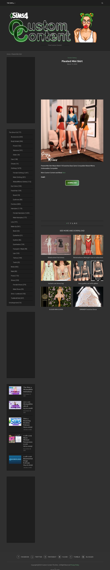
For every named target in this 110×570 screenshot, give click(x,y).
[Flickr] (63, 554)
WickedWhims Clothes (22, 182)
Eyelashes (18, 235)
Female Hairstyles (21, 213)
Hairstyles (16, 208)
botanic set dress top (56, 283)
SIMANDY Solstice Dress (88, 309)
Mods (14, 267)
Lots (14, 222)
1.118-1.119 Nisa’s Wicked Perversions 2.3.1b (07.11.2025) (27, 439)
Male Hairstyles (20, 217)
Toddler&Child (17, 298)
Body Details (17, 141)
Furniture (16, 204)
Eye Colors (16, 186)
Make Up (15, 226)
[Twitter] (36, 554)
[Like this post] (68, 223)
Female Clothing (20, 173)
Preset (17, 146)
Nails (14, 271)
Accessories (17, 137)
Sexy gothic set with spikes (88, 283)
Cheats (15, 164)
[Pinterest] (49, 554)
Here (63, 173)
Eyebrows (17, 199)
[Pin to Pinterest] (74, 223)
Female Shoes (19, 285)
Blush (16, 231)
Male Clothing (19, 177)
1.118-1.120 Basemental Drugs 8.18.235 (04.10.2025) (27, 458)
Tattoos (17, 258)
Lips (16, 253)
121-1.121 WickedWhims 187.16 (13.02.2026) (28, 404)
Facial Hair (16, 190)
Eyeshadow (18, 244)
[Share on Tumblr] (76, 223)
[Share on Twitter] (72, 223)
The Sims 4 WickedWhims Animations (28, 389)
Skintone (18, 150)
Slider (16, 155)
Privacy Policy (74, 562)
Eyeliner (17, 240)
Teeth (16, 262)
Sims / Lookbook (18, 294)
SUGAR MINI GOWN (56, 309)
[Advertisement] (72, 82)
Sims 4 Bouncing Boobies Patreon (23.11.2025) (27, 422)
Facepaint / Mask (20, 249)
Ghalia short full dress (56, 258)
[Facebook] (22, 554)
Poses (15, 276)
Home (8, 54)
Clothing (16, 168)
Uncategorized (15, 302)
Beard (16, 195)
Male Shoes (18, 289)
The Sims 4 (10, 3)
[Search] (102, 3)
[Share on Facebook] (70, 223)
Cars (14, 159)
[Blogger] (88, 554)
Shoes (15, 280)
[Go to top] (55, 567)
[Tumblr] (75, 554)
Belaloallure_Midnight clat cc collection (88, 258)
